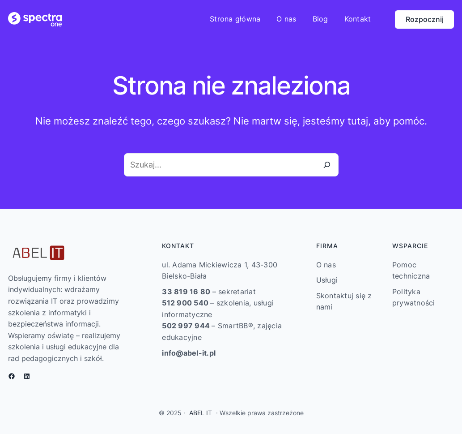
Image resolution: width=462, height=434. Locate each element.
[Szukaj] (327, 164)
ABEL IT (200, 413)
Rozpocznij (425, 19)
